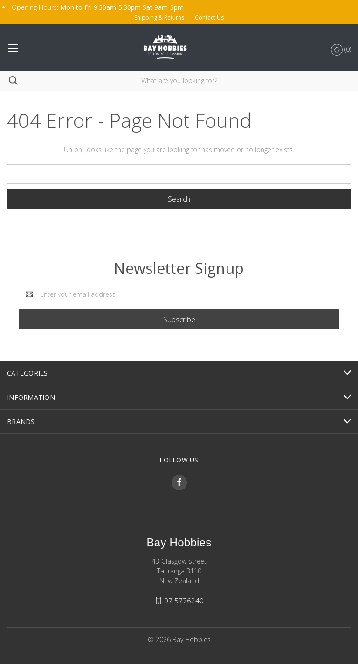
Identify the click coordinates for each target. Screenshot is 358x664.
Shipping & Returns (159, 17)
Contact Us (209, 17)
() (341, 50)
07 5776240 (184, 600)
